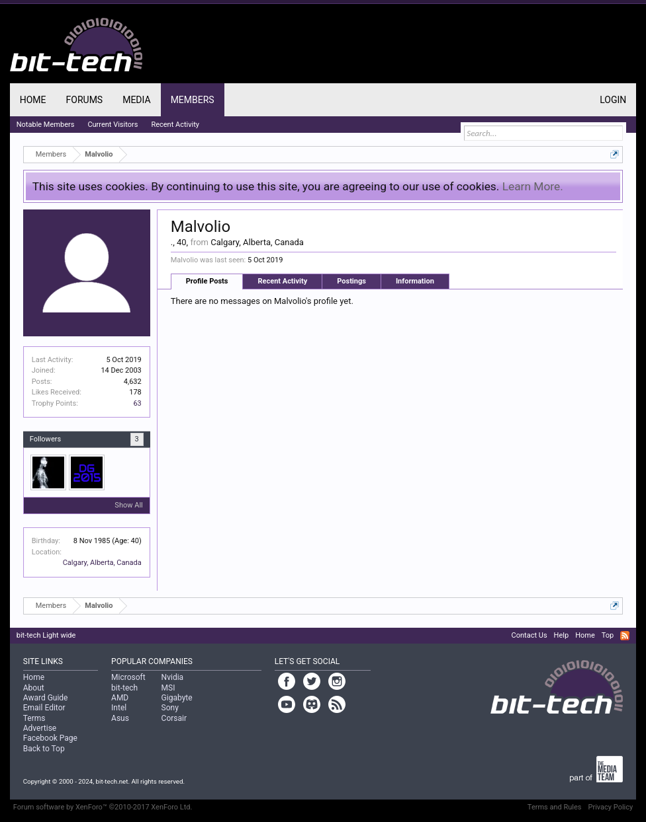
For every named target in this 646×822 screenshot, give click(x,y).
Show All (128, 505)
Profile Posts (207, 281)
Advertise (39, 728)
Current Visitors (112, 124)
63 (137, 403)
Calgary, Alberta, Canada (102, 562)
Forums (84, 99)
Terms (34, 718)
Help (561, 635)
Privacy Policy (610, 807)
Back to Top (44, 748)
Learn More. (532, 186)
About (33, 687)
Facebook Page (50, 738)
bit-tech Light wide (46, 635)
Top (608, 635)
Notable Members (46, 124)
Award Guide (45, 697)
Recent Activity (282, 281)
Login (613, 99)
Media (136, 99)
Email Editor (44, 707)
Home (33, 99)
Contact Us (529, 635)
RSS (624, 635)
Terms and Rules (555, 807)
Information (415, 281)
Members (192, 99)
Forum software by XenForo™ (103, 807)
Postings (351, 281)
